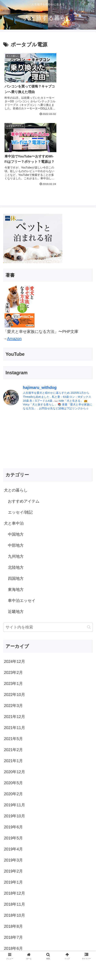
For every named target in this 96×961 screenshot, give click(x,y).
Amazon (14, 268)
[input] (48, 556)
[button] (88, 556)
